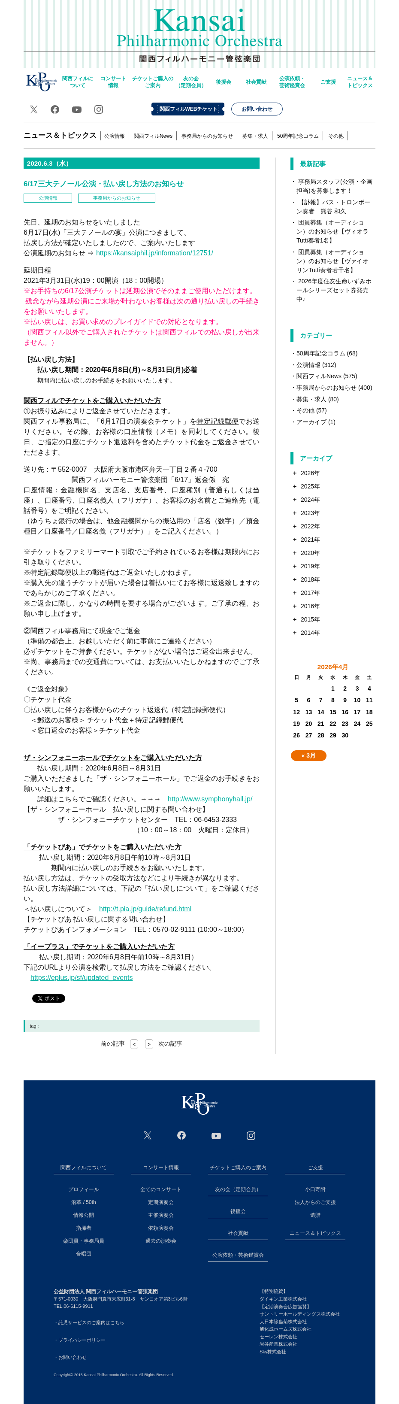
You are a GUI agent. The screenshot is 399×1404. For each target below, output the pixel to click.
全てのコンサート (160, 1189)
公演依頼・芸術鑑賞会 (292, 82)
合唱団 (83, 1254)
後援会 (223, 82)
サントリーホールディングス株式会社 (300, 1313)
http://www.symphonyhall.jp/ (210, 799)
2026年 (310, 473)
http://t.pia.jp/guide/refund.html (145, 909)
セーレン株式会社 (278, 1336)
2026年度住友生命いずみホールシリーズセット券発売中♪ (334, 290)
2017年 (310, 592)
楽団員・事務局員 (83, 1241)
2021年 (310, 539)
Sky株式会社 (273, 1351)
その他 (336, 136)
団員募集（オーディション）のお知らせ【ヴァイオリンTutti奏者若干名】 (332, 261)
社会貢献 (256, 82)
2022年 (310, 526)
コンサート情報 (113, 82)
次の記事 (163, 1043)
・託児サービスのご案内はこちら (89, 1322)
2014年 (310, 632)
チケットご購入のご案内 (152, 82)
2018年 (310, 579)
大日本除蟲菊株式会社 (283, 1321)
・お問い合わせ (70, 1357)
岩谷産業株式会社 (278, 1343)
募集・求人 (255, 136)
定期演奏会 (161, 1202)
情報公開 (83, 1215)
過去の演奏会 (160, 1241)
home (42, 81)
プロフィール (83, 1189)
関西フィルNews (153, 136)
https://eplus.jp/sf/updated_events (81, 977)
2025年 (310, 486)
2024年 (310, 499)
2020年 (310, 552)
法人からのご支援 (315, 1202)
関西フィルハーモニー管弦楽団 (199, 30)
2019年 (310, 566)
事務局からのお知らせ (207, 136)
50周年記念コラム (298, 136)
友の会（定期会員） (190, 82)
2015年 (310, 619)
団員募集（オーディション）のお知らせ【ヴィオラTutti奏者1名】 (332, 231)
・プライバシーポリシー (80, 1340)
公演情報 (114, 136)
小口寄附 (315, 1189)
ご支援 (328, 82)
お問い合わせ (257, 109)
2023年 (310, 512)
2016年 (310, 606)
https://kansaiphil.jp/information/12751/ (154, 253)
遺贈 (315, 1215)
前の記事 (119, 1043)
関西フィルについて (77, 82)
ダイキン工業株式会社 (283, 1298)
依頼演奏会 (161, 1228)
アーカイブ (311, 421)
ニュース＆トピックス (360, 82)
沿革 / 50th (83, 1202)
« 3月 (309, 755)
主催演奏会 (161, 1215)
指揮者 (83, 1228)
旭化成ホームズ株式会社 (285, 1328)
